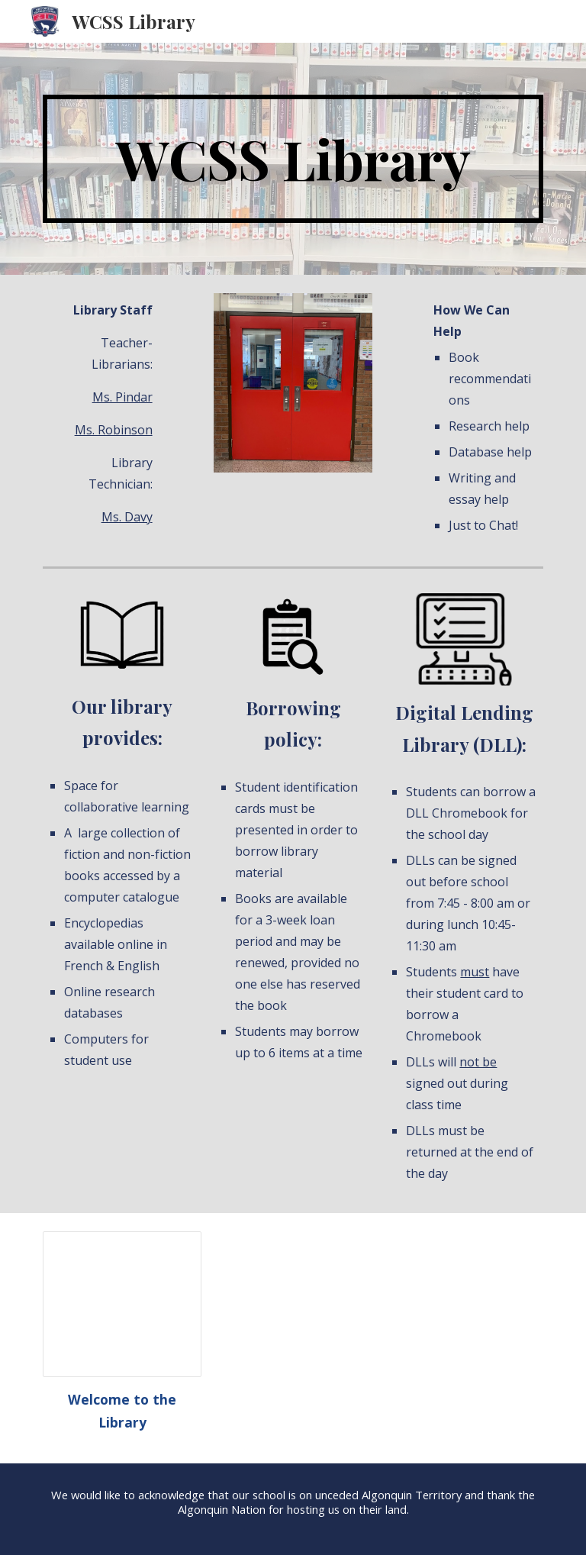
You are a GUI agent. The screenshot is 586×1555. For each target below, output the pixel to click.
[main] (293, 159)
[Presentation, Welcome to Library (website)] (122, 1304)
